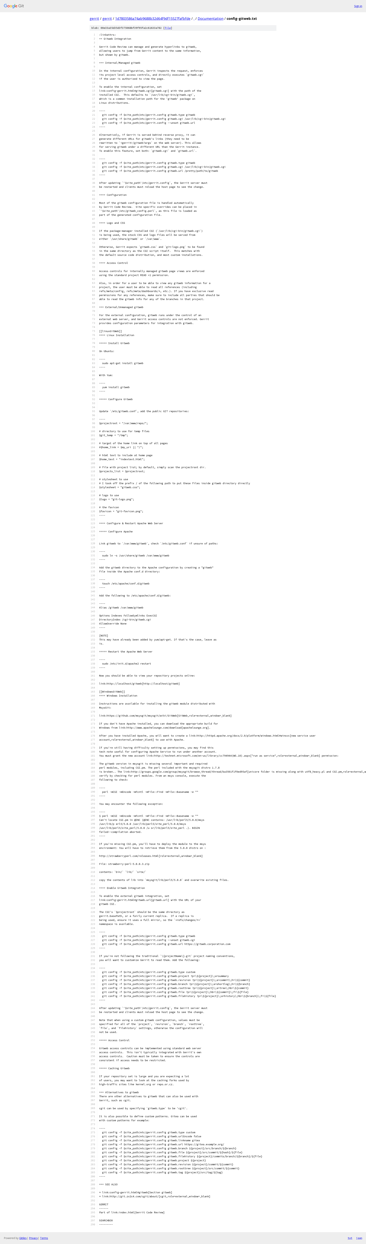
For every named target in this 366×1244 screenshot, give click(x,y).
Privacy (33, 1238)
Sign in (358, 6)
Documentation (210, 18)
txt (350, 1238)
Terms (44, 1238)
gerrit (94, 18)
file (168, 28)
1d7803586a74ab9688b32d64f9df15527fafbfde (152, 18)
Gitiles (23, 1238)
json (359, 1238)
